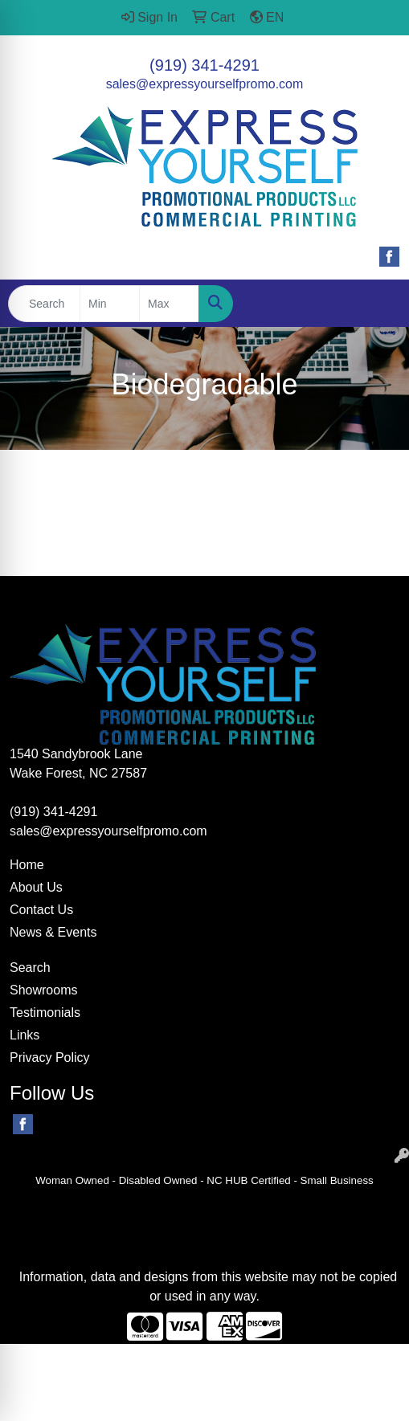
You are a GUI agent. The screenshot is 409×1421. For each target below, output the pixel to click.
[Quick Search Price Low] (110, 303)
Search (30, 967)
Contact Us (41, 910)
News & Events (53, 932)
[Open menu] (377, 304)
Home (27, 865)
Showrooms (43, 990)
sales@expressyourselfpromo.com (205, 84)
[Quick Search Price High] (169, 303)
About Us (36, 887)
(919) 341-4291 (204, 65)
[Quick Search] (44, 303)
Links (24, 1035)
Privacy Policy (50, 1057)
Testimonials (45, 1012)
